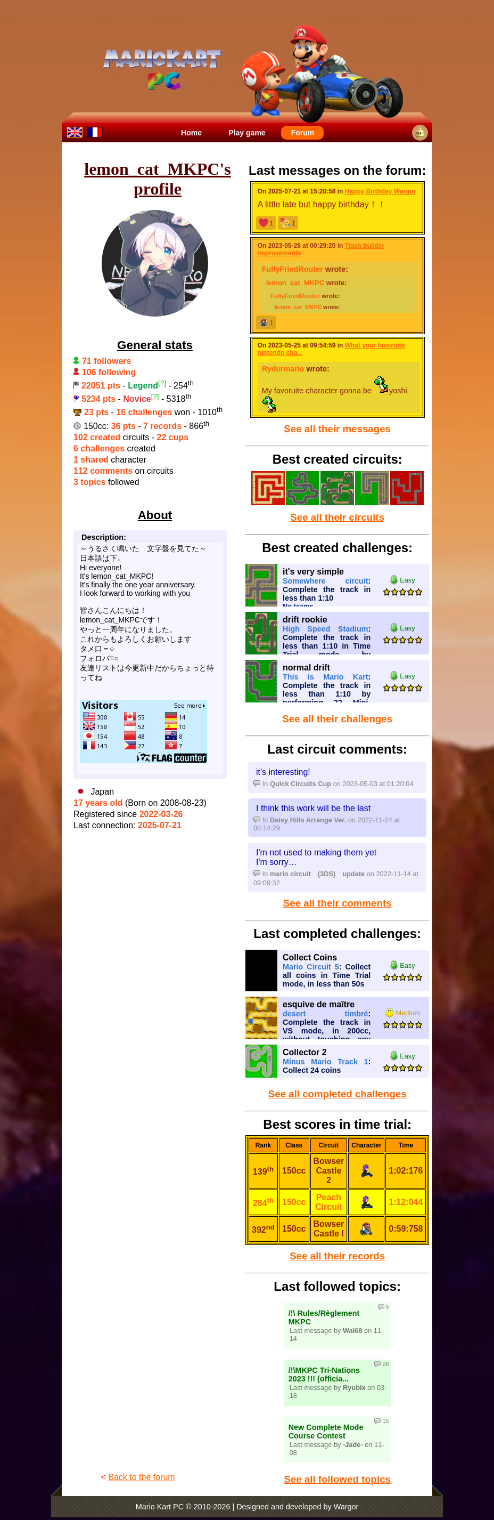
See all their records (337, 1256)
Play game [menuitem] (246, 132)
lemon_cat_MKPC (295, 283)
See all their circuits (337, 517)
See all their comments (337, 903)
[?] (162, 383)
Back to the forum (141, 1477)
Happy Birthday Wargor (380, 191)
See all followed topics (337, 1479)
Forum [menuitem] (303, 132)
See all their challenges (337, 718)
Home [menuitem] (191, 132)
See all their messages (337, 428)
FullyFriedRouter (292, 269)
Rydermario (283, 369)
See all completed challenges (337, 1093)
